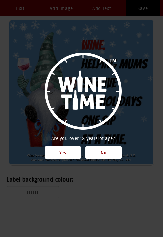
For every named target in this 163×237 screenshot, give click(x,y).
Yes (62, 152)
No (103, 152)
